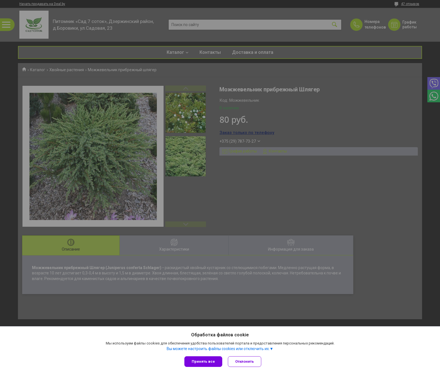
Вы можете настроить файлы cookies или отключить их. (218, 348)
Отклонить (244, 361)
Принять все (203, 361)
